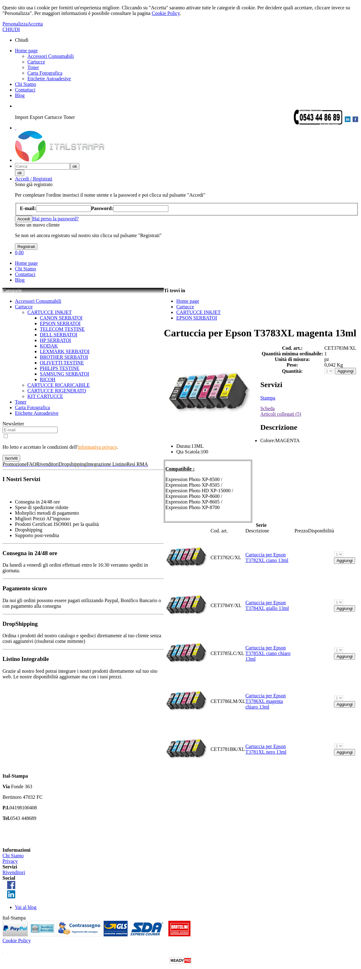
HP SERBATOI (55, 340)
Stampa (267, 397)
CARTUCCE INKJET (49, 312)
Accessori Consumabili (50, 56)
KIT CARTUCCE (45, 396)
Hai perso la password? (55, 218)
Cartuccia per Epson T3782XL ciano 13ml (266, 557)
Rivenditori (13, 872)
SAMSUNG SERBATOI (64, 374)
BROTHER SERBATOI (64, 357)
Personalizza (15, 23)
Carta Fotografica (44, 73)
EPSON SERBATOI (60, 323)
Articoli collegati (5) (280, 414)
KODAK (49, 346)
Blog (20, 95)
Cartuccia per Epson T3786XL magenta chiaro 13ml (265, 701)
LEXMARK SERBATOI (64, 351)
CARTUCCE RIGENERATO (56, 390)
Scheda (267, 408)
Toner (33, 67)
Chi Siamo (25, 84)
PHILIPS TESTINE (59, 368)
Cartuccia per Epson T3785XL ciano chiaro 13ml (267, 653)
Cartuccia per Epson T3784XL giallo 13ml (267, 605)
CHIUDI (11, 29)
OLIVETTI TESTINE (62, 362)
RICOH (47, 379)
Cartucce (36, 61)
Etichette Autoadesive (49, 78)
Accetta (35, 23)
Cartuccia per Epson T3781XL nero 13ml (265, 749)
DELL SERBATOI (58, 334)
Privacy (10, 861)
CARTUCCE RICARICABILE (58, 385)
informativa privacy (97, 447)
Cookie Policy (166, 13)
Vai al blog (25, 907)
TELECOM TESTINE (62, 329)
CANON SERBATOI (61, 318)
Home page (26, 50)
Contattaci (25, 89)
